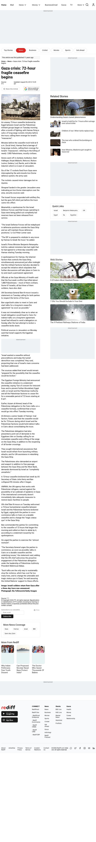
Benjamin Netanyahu (70, 210)
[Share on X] (75, 749)
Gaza (6, 629)
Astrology (48, 732)
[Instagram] (85, 749)
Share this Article (10, 89)
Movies (56, 50)
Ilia (64, 215)
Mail (12, 5)
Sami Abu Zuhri (10, 633)
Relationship (71, 718)
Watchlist (59, 720)
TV (71, 5)
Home (3, 5)
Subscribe (7, 616)
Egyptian (73, 215)
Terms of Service (28, 749)
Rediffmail (35, 709)
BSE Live (58, 709)
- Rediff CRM (34, 731)
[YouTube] (89, 749)
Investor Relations (37, 749)
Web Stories (56, 259)
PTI (2, 84)
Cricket (45, 50)
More (81, 5)
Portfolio (59, 723)
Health (69, 709)
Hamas (16, 629)
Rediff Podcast (47, 736)
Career (69, 715)
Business (32, 50)
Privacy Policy (20, 749)
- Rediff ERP (36, 735)
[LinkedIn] (94, 749)
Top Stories (8, 50)
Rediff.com (60, 748)
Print (36, 610)
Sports (67, 50)
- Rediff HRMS (34, 726)
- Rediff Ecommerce (36, 721)
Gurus (63, 5)
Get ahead (80, 50)
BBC (34, 629)
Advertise (12, 748)
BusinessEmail (51, 5)
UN (84, 210)
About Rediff (3, 749)
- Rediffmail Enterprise (36, 716)
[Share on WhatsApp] (71, 749)
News (22, 5)
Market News (58, 716)
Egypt (56, 215)
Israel (26, 629)
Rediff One (35, 712)
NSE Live (59, 712)
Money (36, 5)
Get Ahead (47, 725)
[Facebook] (80, 749)
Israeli (56, 210)
